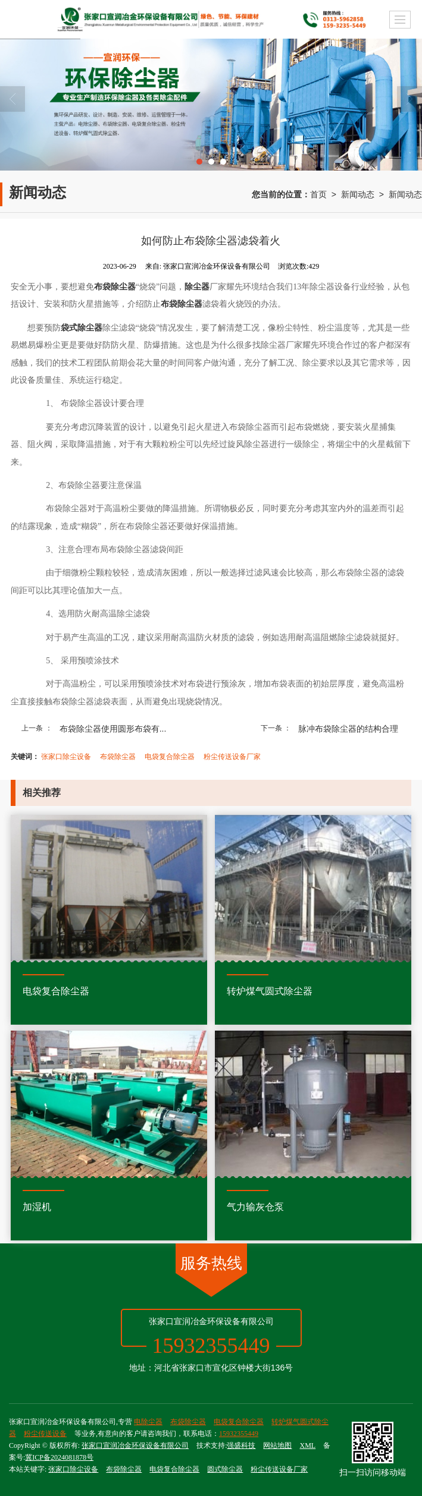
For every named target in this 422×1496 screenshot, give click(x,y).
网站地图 (277, 1445)
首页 (318, 194)
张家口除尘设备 (66, 756)
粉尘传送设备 (45, 1433)
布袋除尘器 (118, 756)
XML (307, 1445)
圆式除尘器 (225, 1469)
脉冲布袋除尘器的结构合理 (348, 728)
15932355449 (238, 1433)
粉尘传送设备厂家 (232, 756)
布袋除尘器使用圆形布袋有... (113, 728)
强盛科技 (241, 1445)
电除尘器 (148, 1422)
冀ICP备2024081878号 (59, 1457)
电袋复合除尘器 (170, 756)
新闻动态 (357, 194)
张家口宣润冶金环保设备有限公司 (135, 1445)
